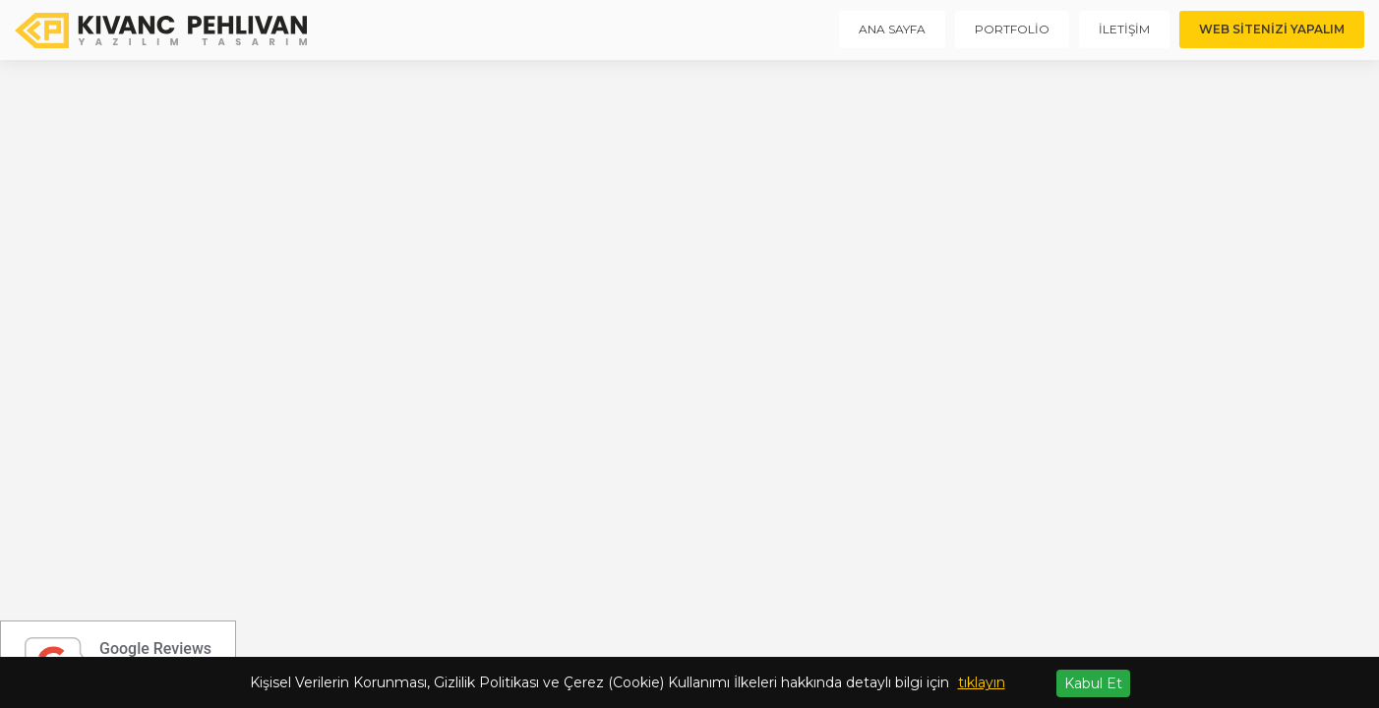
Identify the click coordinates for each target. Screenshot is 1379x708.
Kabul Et (1093, 683)
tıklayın (981, 682)
